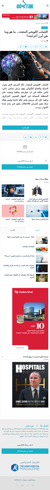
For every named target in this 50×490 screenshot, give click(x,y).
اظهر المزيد (25, 127)
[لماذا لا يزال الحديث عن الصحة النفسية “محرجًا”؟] (42, 259)
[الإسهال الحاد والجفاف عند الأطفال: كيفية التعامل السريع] (42, 278)
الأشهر (37, 230)
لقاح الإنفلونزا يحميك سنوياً (40, 219)
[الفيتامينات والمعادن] (42, 249)
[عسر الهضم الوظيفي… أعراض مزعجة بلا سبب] (13, 190)
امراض (38, 23)
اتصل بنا (44, 425)
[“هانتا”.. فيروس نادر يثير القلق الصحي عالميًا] (42, 240)
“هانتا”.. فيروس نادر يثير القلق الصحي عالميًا (20, 237)
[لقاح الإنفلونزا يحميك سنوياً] (37, 211)
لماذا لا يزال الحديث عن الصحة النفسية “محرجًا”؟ (19, 256)
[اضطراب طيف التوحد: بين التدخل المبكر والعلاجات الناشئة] (42, 268)
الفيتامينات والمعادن (28, 246)
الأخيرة (12, 230)
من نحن (30, 425)
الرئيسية (44, 23)
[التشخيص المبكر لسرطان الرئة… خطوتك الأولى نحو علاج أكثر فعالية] (37, 190)
